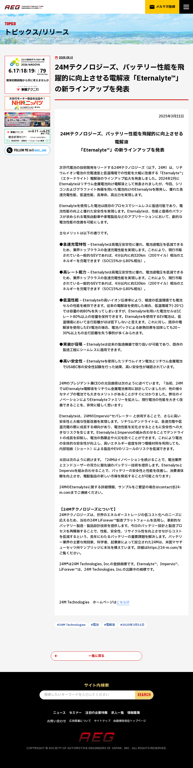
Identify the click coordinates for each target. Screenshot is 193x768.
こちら (122, 602)
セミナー (74, 713)
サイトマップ (102, 721)
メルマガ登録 (162, 7)
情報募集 (136, 713)
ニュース (57, 713)
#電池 (98, 624)
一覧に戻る (96, 656)
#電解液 (114, 624)
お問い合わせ (53, 722)
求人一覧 (118, 713)
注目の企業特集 (96, 713)
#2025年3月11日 (138, 624)
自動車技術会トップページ (132, 721)
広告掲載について (79, 721)
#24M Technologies (73, 624)
